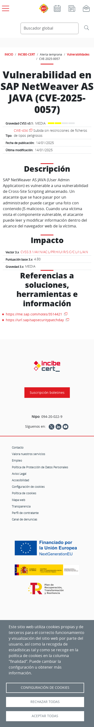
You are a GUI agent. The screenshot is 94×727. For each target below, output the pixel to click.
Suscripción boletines (47, 392)
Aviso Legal (19, 474)
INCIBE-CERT (26, 54)
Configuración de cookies (28, 487)
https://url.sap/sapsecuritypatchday (35, 320)
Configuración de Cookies (45, 687)
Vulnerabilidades (78, 54)
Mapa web (18, 500)
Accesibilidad (20, 480)
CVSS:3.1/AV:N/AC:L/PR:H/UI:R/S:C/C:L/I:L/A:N (54, 252)
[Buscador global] (50, 28)
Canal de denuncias (24, 519)
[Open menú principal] (5, 7)
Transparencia (21, 506)
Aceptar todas (45, 716)
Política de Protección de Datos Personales (40, 467)
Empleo (17, 460)
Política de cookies (24, 493)
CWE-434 (21, 130)
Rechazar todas (45, 702)
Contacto (17, 447)
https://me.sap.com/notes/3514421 (34, 314)
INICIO (9, 54)
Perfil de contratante (25, 513)
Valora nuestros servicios (28, 454)
